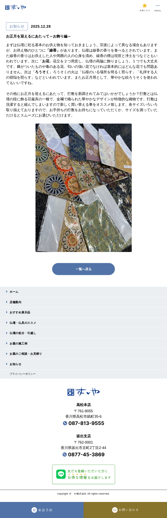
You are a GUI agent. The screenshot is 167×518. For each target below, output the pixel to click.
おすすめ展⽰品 (21, 313)
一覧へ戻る (84, 269)
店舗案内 (16, 303)
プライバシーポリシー (24, 378)
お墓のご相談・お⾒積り (28, 357)
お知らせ (16, 368)
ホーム (15, 292)
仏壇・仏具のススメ (25, 324)
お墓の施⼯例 (20, 346)
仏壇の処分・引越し (25, 335)
